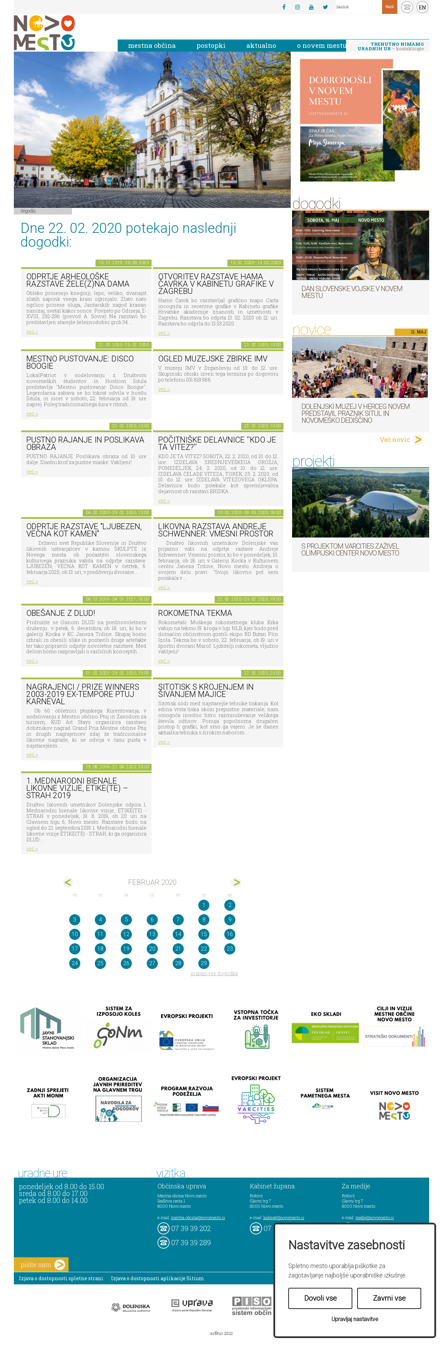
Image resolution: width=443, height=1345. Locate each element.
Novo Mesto (60, 32)
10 (75, 934)
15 (204, 934)
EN (422, 7)
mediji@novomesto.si (374, 1217)
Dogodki (28, 211)
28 (178, 963)
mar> (236, 882)
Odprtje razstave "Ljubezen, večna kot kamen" (84, 530)
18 (100, 948)
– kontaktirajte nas (391, 47)
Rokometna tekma (195, 613)
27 (152, 963)
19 (126, 948)
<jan (68, 882)
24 (75, 963)
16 (230, 934)
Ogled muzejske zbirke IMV (213, 359)
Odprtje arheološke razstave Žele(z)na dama (77, 280)
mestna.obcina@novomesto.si (198, 1217)
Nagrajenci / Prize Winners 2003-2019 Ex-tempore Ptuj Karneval (82, 694)
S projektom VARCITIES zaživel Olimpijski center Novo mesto (350, 549)
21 (178, 948)
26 (126, 963)
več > (32, 331)
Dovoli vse (320, 1298)
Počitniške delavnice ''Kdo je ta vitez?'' (217, 443)
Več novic (395, 439)
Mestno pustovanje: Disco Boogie (80, 362)
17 (75, 948)
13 (152, 934)
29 (204, 963)
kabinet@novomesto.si (283, 1217)
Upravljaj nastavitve (355, 1319)
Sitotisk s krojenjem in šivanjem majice (206, 690)
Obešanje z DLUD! (60, 613)
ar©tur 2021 (221, 1333)
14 (178, 934)
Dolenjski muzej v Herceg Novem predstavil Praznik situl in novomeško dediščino (355, 413)
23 (230, 948)
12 (126, 934)
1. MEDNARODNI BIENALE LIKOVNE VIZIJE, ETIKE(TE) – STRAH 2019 (77, 788)
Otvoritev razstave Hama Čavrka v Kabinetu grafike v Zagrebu (216, 284)
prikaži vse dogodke (214, 973)
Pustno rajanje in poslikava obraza (85, 443)
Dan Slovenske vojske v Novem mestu (352, 292)
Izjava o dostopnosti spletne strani (61, 1278)
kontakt (407, 7)
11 (100, 934)
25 (100, 963)
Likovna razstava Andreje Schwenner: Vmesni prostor (215, 530)
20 (152, 948)
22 (204, 948)
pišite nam (43, 1264)
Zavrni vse (389, 1298)
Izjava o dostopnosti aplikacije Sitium (157, 1278)
